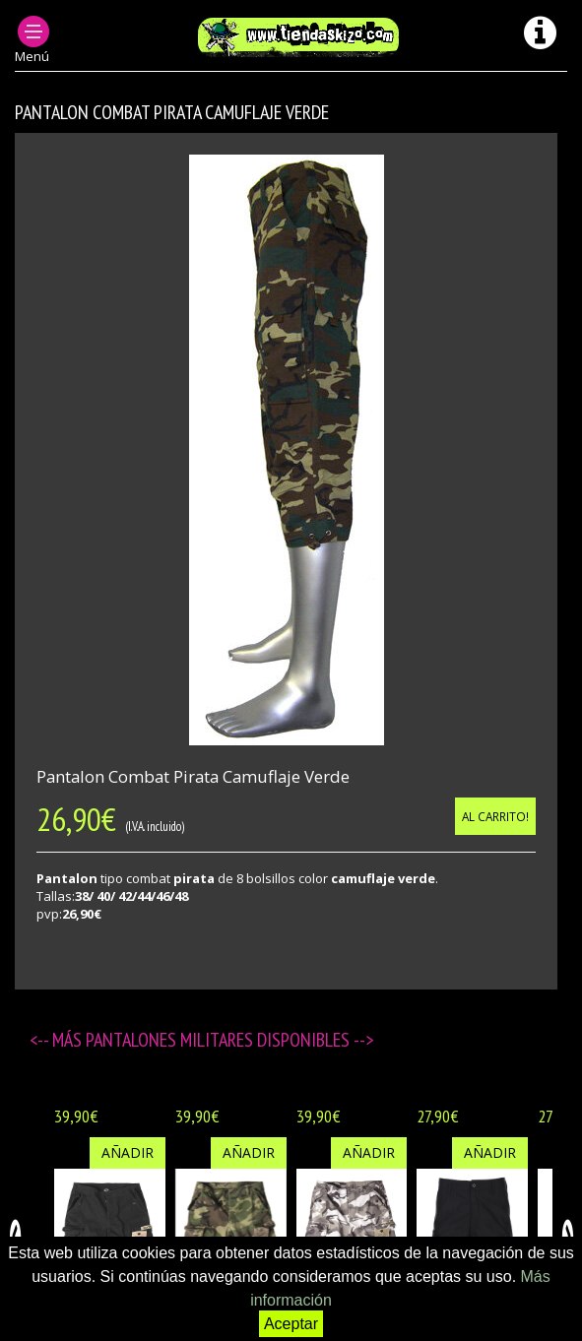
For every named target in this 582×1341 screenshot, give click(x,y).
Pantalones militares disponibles (220, 1040)
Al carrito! (495, 816)
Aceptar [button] (291, 1323)
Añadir (127, 1152)
